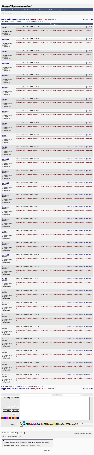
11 (21, 21)
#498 (90, 230)
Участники (15, 10)
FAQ (51, 10)
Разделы (4, 10)
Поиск (10, 10)
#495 (90, 194)
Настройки (22, 10)
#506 (90, 326)
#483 (90, 51)
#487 (90, 99)
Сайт (55, 10)
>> (42, 21)
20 (38, 21)
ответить (69, 27)
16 (31, 21)
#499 (90, 242)
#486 (90, 87)
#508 (90, 350)
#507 (90, 338)
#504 (90, 302)
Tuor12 (4, 27)
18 (34, 21)
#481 (90, 27)
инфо (86, 27)
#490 (90, 135)
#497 (90, 218)
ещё (21, 426)
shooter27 (5, 39)
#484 (90, 63)
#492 (90, 158)
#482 (90, 39)
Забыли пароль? (44, 10)
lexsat (4, 135)
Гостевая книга (62, 10)
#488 (90, 111)
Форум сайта (6, 19)
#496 (90, 206)
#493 (90, 170)
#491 (90, 147)
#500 (90, 254)
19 (36, 21)
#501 (90, 266)
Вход (28, 10)
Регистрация (34, 10)
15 (29, 21)
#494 (90, 182)
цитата (75, 27)
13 (25, 21)
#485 (90, 75)
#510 (90, 374)
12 (23, 21)
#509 (90, 362)
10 (20, 21)
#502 (90, 278)
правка (81, 27)
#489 (90, 123)
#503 (90, 290)
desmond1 (5, 75)
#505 (90, 314)
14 (27, 21)
